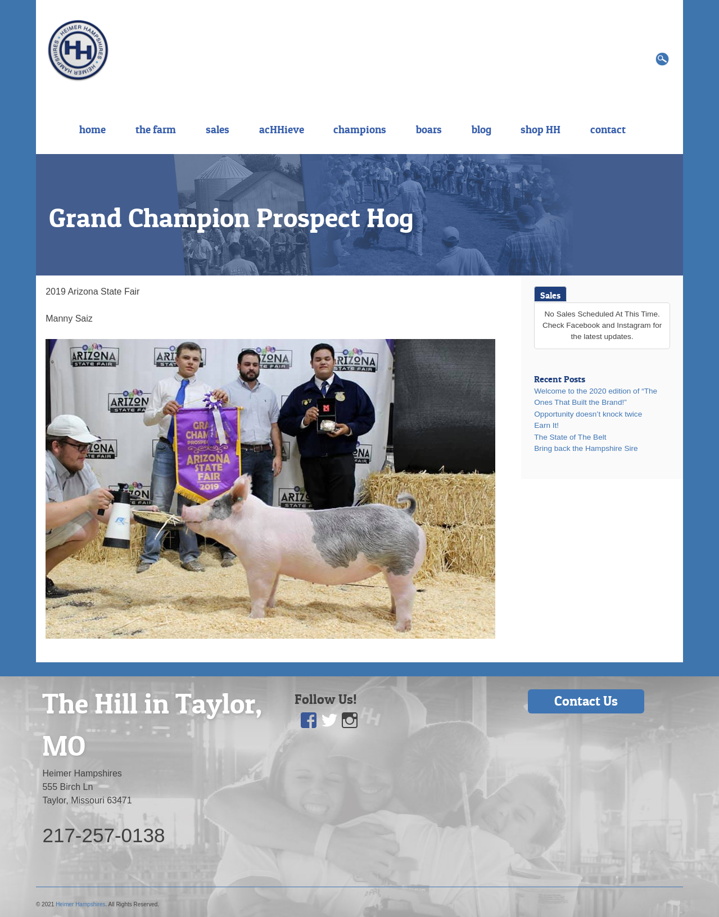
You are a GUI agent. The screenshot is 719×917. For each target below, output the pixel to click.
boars (429, 129)
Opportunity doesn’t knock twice (588, 414)
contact (608, 129)
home (92, 129)
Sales (550, 295)
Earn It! (546, 425)
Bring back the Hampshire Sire (585, 448)
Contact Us (586, 701)
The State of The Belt (570, 437)
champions (359, 129)
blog (481, 129)
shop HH (540, 129)
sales (217, 129)
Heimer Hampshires (80, 904)
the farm (155, 129)
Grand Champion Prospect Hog (231, 217)
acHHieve (281, 129)
